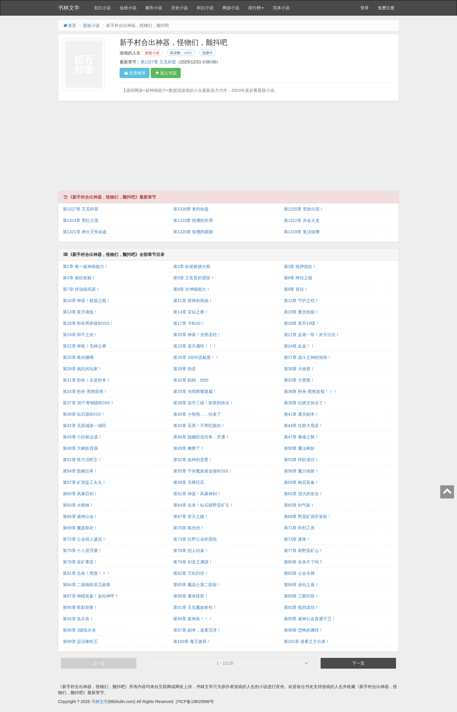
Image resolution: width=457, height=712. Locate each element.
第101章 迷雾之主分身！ (307, 641)
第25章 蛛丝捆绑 (78, 357)
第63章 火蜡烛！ (78, 505)
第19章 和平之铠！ (80, 334)
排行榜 (256, 7)
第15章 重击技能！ (301, 312)
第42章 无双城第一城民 (84, 425)
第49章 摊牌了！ (188, 448)
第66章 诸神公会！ (80, 516)
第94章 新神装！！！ (192, 618)
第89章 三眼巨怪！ (301, 596)
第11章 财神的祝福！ (192, 300)
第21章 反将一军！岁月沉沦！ (312, 334)
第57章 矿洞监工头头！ (84, 482)
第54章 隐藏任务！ (80, 471)
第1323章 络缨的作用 (193, 220)
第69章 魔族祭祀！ (80, 527)
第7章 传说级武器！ (81, 289)
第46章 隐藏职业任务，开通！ (201, 436)
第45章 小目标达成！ (82, 436)
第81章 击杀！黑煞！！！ (86, 573)
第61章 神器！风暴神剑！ (197, 493)
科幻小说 (205, 7)
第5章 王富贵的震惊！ (193, 277)
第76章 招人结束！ (190, 550)
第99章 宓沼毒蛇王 (80, 641)
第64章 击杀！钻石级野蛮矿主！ (203, 505)
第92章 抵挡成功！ (301, 607)
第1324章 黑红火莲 (80, 220)
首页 (69, 25)
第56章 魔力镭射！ (301, 471)
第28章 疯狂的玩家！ (82, 368)
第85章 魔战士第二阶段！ (197, 584)
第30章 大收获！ (299, 368)
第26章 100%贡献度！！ (196, 357)
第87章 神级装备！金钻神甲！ (91, 596)
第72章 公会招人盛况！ (84, 539)
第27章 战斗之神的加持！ (307, 357)
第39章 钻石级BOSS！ (84, 414)
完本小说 (281, 7)
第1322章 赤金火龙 (301, 220)
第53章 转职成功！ (301, 459)
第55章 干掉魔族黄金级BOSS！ (202, 471)
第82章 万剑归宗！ (190, 573)
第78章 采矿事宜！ (80, 561)
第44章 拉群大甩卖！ (303, 425)
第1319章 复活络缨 (301, 231)
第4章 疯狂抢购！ (79, 277)
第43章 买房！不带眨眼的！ (199, 425)
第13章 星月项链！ (80, 312)
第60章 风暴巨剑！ (80, 493)
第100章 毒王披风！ (192, 641)
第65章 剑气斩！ (299, 505)
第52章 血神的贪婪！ (192, 459)
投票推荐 (135, 73)
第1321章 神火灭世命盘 (85, 231)
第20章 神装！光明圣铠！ (197, 334)
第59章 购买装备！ (301, 482)
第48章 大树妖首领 (80, 448)
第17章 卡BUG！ (189, 323)
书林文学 (69, 8)
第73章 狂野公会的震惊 (195, 539)
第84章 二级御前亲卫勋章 (86, 584)
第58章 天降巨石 (188, 482)
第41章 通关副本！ (301, 414)
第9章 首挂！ (296, 289)
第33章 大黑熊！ (299, 380)
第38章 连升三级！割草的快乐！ (203, 402)
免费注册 (386, 7)
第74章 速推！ (297, 539)
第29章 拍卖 (184, 368)
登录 (364, 7)
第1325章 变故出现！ (304, 209)
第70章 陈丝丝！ (188, 527)
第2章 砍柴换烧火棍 (191, 266)
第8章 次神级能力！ (191, 289)
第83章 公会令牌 (299, 573)
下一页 (358, 663)
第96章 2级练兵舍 (79, 630)
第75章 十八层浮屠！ (82, 550)
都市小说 (153, 7)
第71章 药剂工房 (299, 527)
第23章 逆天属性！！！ (195, 346)
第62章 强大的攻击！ (303, 493)
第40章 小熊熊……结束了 (197, 414)
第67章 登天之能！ (190, 516)
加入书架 (166, 73)
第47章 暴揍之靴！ (301, 436)
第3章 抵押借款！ (300, 266)
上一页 (98, 663)
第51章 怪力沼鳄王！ (82, 459)
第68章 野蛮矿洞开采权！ (307, 516)
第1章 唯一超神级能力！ (85, 266)
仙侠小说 (128, 7)
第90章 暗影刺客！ (80, 607)
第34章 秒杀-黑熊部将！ (85, 391)
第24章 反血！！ (299, 346)
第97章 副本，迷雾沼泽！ (197, 630)
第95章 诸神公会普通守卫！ (310, 618)
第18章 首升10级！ (301, 323)
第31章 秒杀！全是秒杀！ (86, 380)
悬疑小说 (91, 25)
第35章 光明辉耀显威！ (195, 391)
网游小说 (231, 7)
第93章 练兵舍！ (78, 618)
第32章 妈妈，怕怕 (190, 380)
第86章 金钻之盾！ (301, 584)
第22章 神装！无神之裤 (84, 346)
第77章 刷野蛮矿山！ (303, 550)
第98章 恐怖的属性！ (303, 630)
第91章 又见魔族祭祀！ (195, 607)
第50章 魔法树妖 (299, 448)
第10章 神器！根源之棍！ (86, 300)
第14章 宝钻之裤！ (190, 312)
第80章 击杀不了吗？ (303, 561)
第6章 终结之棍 (298, 277)
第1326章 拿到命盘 (191, 209)
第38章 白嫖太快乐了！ (305, 402)
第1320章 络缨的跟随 (193, 231)
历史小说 (179, 7)
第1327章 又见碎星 (158, 62)
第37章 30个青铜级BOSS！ (88, 402)
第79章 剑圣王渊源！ (192, 561)
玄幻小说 (102, 7)
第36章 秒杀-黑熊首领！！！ (310, 391)
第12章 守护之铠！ (301, 300)
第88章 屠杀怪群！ (190, 596)
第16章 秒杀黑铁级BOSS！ (88, 323)
